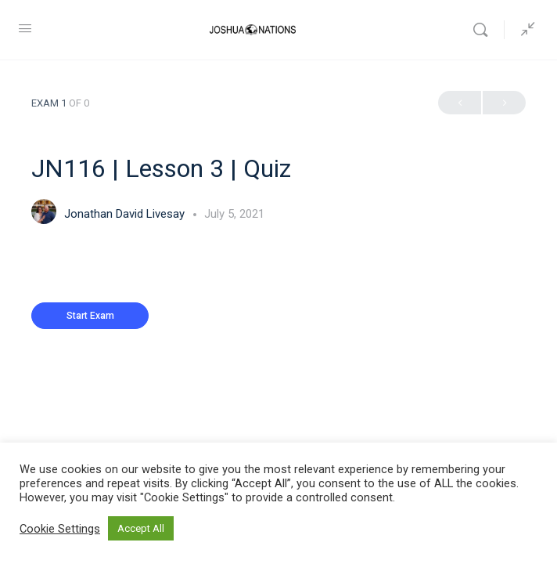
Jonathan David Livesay (126, 214)
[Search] (484, 30)
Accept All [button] (140, 528)
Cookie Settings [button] (60, 529)
